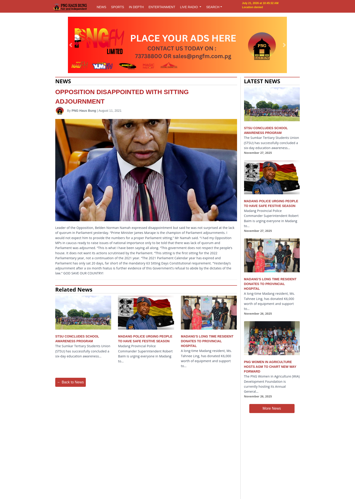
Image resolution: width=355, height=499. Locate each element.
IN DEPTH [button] (136, 7)
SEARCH (212, 7)
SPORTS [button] (117, 7)
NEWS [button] (101, 7)
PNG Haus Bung (84, 110)
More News (272, 408)
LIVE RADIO (189, 7)
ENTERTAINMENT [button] (162, 7)
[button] (71, 45)
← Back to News (70, 382)
